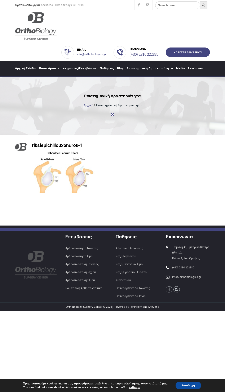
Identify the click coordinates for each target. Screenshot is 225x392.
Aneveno (153, 307)
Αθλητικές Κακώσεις (129, 248)
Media (180, 68)
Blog (120, 68)
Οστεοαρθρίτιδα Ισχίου (131, 296)
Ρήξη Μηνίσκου (126, 256)
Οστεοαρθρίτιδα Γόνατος (133, 288)
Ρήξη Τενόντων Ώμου (130, 264)
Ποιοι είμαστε (49, 68)
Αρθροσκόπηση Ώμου (79, 256)
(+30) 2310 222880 (143, 54)
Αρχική (88, 105)
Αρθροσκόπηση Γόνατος (81, 248)
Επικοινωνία (197, 68)
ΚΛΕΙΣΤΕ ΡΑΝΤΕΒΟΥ (187, 52)
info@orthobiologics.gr (91, 54)
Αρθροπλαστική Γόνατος (82, 264)
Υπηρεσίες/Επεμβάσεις (80, 68)
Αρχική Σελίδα (25, 68)
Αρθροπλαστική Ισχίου (81, 272)
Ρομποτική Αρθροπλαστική (83, 288)
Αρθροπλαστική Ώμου (80, 280)
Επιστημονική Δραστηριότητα (150, 68)
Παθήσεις (107, 68)
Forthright (136, 307)
